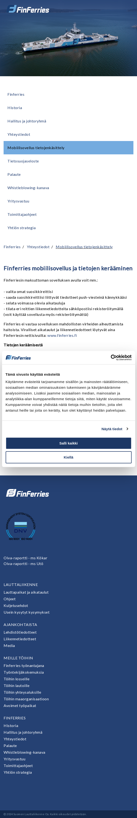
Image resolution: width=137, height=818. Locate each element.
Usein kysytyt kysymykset (26, 612)
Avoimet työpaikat (20, 705)
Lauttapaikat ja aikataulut (26, 592)
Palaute (14, 174)
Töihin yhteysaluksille (22, 692)
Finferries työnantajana (24, 665)
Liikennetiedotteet (20, 638)
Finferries (15, 94)
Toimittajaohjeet (22, 214)
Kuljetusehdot (16, 605)
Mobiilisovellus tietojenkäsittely (36, 147)
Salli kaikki (68, 443)
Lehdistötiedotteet (20, 632)
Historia (14, 107)
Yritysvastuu (18, 201)
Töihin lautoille (16, 685)
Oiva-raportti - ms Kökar (25, 557)
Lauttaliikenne (21, 584)
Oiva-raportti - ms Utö (23, 563)
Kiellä (68, 457)
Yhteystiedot (18, 134)
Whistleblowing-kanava (28, 187)
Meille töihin (18, 658)
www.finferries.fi (62, 335)
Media (9, 645)
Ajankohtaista (20, 624)
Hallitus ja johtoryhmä (26, 121)
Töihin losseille (16, 679)
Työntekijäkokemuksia (24, 672)
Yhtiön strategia (21, 227)
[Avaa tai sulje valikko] (126, 8)
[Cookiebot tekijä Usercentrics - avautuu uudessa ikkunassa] (111, 357)
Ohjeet (10, 598)
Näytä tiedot (112, 429)
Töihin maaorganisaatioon (26, 699)
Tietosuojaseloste (23, 161)
